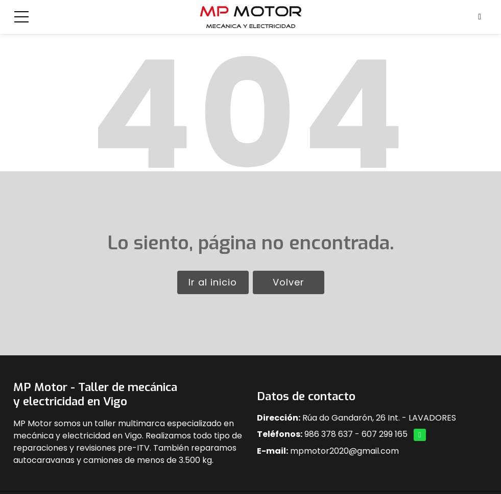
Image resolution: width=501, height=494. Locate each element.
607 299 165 (385, 434)
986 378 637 (328, 434)
